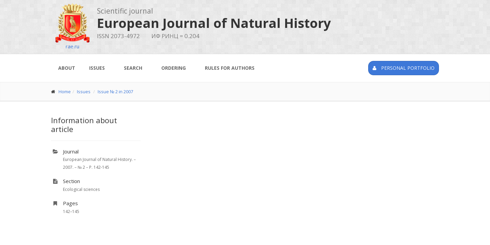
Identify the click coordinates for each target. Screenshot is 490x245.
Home (65, 91)
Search (133, 68)
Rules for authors (230, 68)
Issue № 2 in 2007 (115, 91)
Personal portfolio (404, 68)
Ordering (173, 68)
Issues (97, 68)
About (66, 68)
